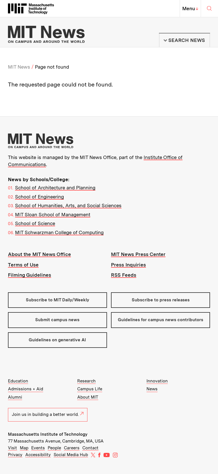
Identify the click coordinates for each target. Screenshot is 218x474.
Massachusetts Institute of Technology (47, 434)
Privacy (15, 454)
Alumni (15, 397)
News (152, 389)
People (54, 447)
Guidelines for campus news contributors (160, 319)
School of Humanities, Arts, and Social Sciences (68, 205)
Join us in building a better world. (47, 414)
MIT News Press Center (138, 254)
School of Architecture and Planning (55, 188)
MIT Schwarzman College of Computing (59, 232)
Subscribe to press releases (161, 299)
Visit (12, 447)
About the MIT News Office (39, 254)
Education (18, 381)
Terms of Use (23, 265)
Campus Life (89, 389)
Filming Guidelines (29, 275)
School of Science (35, 223)
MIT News (19, 67)
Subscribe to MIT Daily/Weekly (57, 299)
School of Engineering (39, 197)
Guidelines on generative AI (57, 339)
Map (24, 447)
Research (86, 381)
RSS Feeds (123, 275)
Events (38, 447)
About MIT (87, 397)
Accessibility (38, 454)
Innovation (157, 381)
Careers (71, 447)
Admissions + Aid (25, 389)
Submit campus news (57, 319)
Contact (90, 447)
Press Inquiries (128, 265)
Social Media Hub (71, 454)
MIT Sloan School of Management (52, 214)
